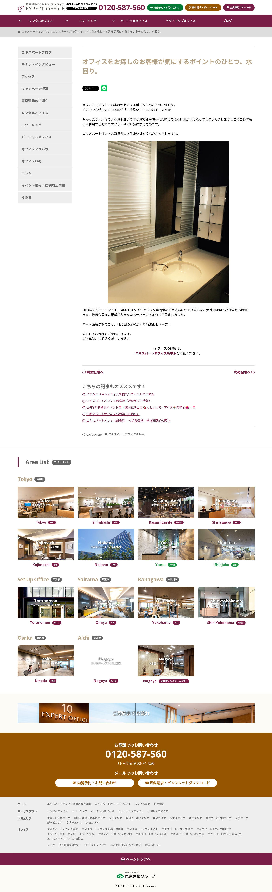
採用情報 (159, 804)
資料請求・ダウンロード (203, 7)
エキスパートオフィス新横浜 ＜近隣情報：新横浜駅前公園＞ (128, 421)
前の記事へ (92, 372)
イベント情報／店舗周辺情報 (43, 185)
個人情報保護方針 (69, 845)
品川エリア (115, 818)
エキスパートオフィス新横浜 (155, 353)
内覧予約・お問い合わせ (94, 782)
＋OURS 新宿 (86, 834)
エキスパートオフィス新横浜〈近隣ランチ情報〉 (119, 401)
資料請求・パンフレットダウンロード (177, 782)
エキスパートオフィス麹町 (177, 829)
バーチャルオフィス (134, 21)
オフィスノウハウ (35, 149)
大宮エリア (241, 818)
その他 (27, 197)
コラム (27, 173)
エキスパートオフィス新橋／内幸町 (102, 829)
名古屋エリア (74, 822)
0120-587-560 (136, 757)
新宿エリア (195, 818)
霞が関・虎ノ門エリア (219, 818)
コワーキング (87, 21)
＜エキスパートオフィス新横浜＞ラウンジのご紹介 (120, 394)
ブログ (227, 21)
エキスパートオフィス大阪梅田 (65, 838)
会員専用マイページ (239, 7)
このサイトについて (94, 845)
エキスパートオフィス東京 (62, 829)
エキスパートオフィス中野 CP (214, 829)
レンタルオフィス (41, 21)
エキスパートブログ (37, 52)
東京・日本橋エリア (58, 818)
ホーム (22, 804)
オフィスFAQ (31, 161)
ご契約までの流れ (131, 713)
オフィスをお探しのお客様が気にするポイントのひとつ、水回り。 (121, 31)
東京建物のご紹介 (35, 100)
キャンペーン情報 (35, 88)
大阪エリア (92, 822)
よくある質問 (142, 804)
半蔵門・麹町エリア (137, 818)
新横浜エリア (55, 822)
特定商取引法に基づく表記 (125, 845)
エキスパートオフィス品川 (142, 829)
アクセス (28, 76)
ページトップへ (136, 859)
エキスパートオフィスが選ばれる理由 (69, 804)
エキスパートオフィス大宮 (151, 834)
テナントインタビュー (38, 64)
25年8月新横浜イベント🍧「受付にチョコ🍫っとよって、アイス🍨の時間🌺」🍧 (141, 407)
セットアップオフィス (181, 21)
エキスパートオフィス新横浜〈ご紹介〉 (113, 414)
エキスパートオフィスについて (113, 804)
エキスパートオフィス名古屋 (224, 834)
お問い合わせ (153, 845)
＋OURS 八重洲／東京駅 (61, 834)
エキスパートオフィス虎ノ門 (115, 834)
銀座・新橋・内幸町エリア (89, 818)
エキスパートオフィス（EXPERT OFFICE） (41, 7)
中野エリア (159, 818)
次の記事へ (244, 372)
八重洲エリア (177, 818)
